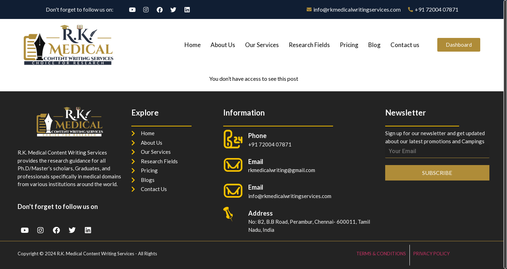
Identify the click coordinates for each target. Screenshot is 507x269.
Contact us (404, 44)
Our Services (262, 44)
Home (192, 44)
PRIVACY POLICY (431, 253)
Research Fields (309, 44)
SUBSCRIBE (437, 172)
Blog (374, 44)
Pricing (349, 44)
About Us (223, 44)
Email (255, 187)
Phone (257, 135)
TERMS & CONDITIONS (381, 253)
